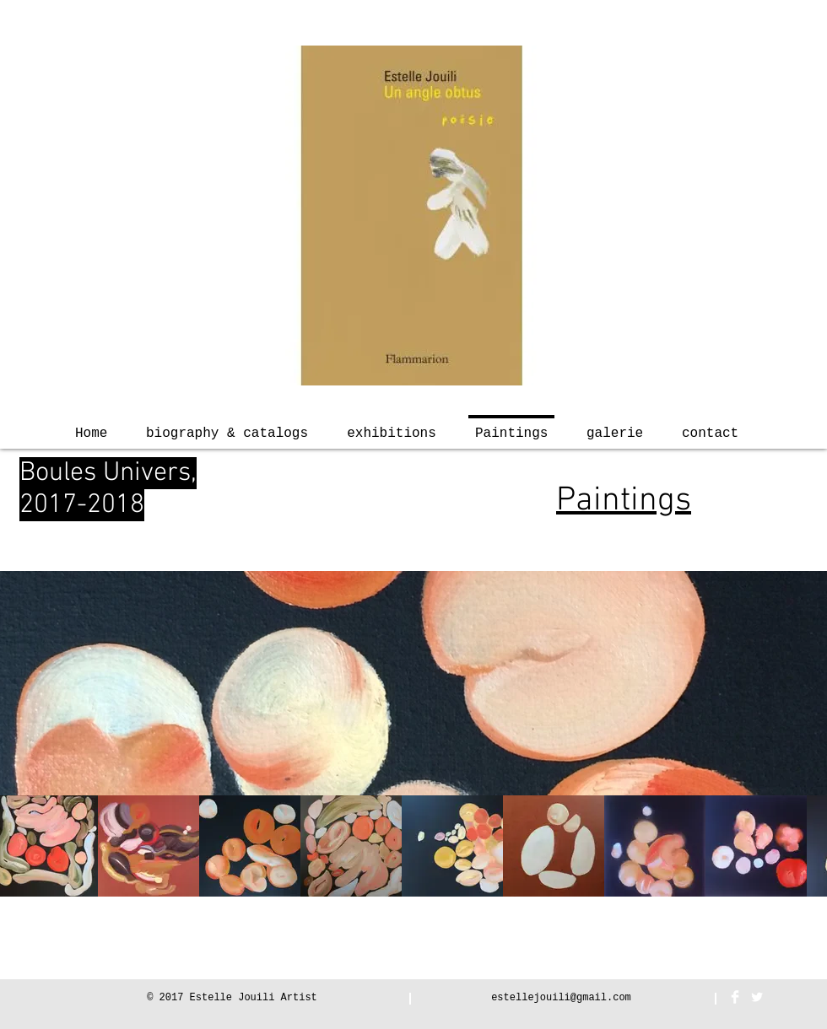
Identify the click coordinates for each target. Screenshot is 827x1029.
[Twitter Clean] (757, 997)
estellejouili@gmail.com (561, 998)
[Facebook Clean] (735, 997)
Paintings (623, 501)
